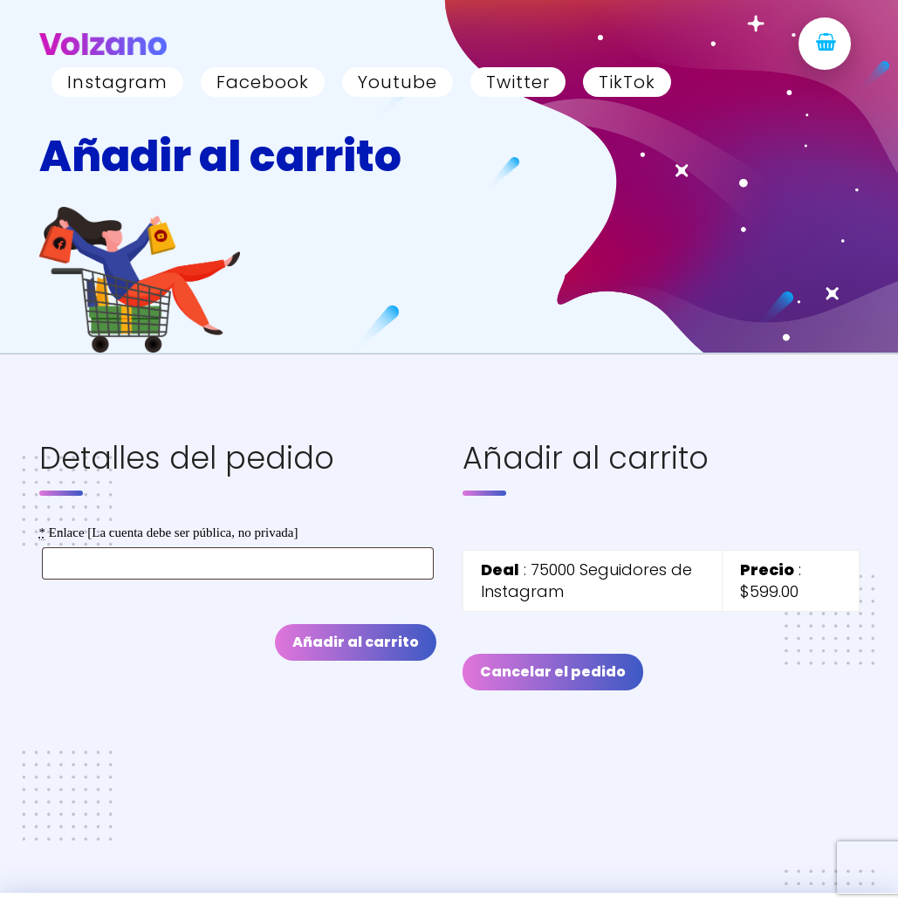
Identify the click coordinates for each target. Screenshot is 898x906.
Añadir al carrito (355, 642)
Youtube (397, 82)
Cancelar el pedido (553, 672)
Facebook (262, 82)
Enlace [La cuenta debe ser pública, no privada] (168, 532)
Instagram (117, 82)
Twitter (518, 82)
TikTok (627, 82)
